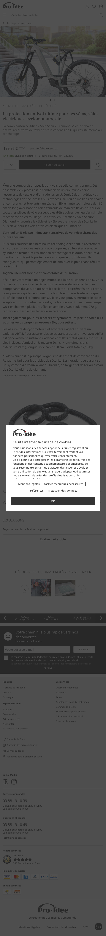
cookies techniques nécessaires (63, 484)
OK (53, 501)
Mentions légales (29, 484)
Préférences (36, 490)
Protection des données (62, 490)
